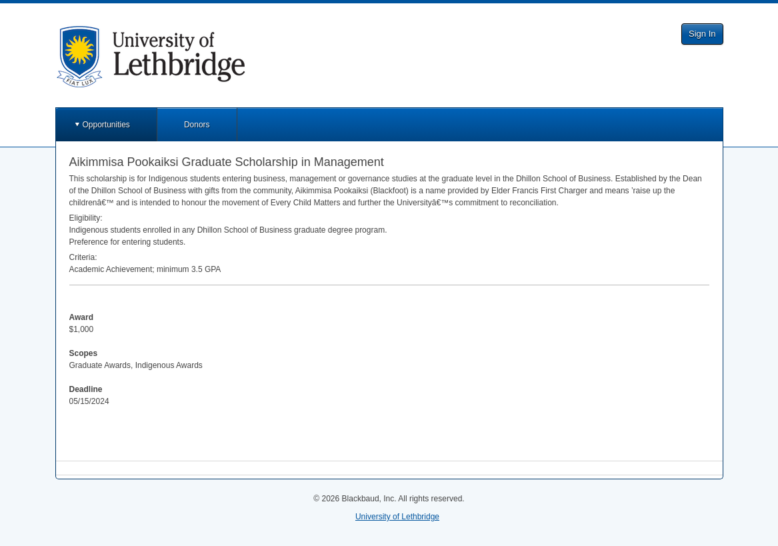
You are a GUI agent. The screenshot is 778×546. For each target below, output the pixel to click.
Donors (197, 124)
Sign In (702, 34)
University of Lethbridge (397, 516)
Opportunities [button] (106, 124)
